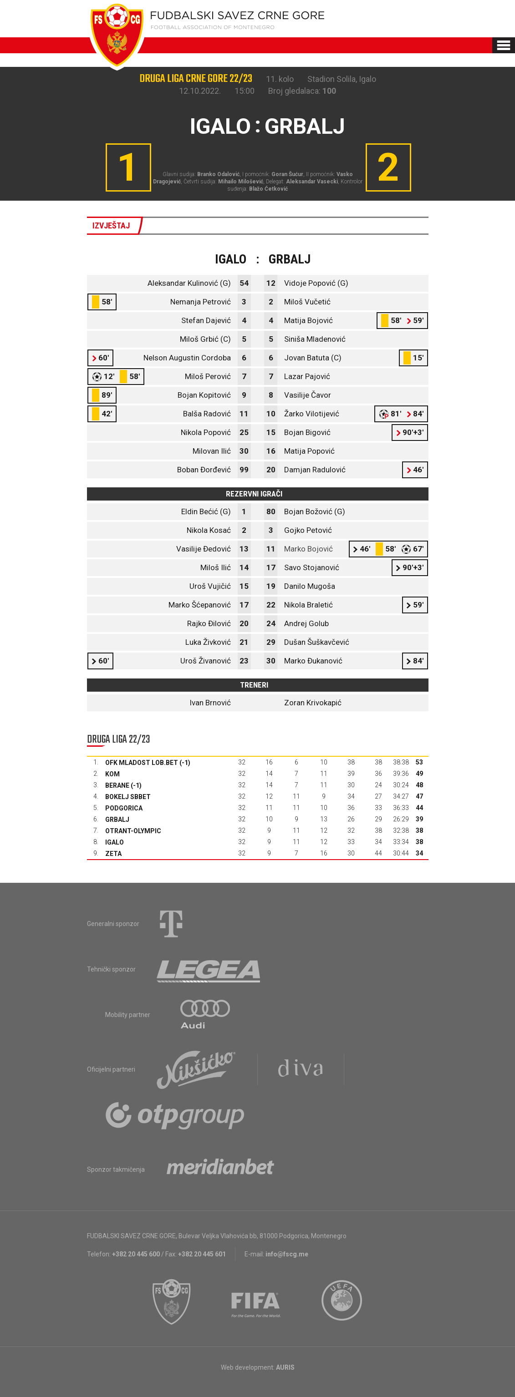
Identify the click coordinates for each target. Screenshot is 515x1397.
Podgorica (124, 808)
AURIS (285, 1367)
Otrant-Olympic (133, 831)
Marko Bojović (308, 548)
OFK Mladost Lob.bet (141, 762)
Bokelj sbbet (128, 796)
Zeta (113, 853)
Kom (112, 774)
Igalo (114, 842)
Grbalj (117, 819)
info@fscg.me (286, 1254)
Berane (117, 785)
